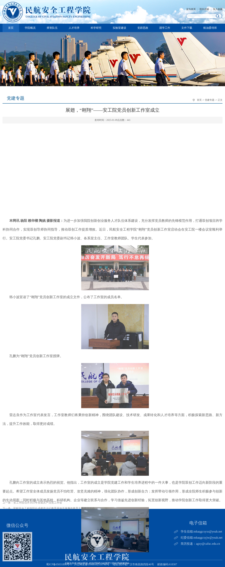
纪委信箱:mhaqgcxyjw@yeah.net (201, 546)
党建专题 (209, 100)
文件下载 (186, 27)
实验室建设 (119, 27)
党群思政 (142, 27)
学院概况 (30, 27)
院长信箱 (204, 10)
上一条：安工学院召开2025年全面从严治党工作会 (32, 508)
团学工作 (164, 27)
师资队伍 (52, 27)
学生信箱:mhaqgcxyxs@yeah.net (201, 540)
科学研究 (96, 27)
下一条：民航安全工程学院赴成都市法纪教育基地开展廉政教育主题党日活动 (49, 513)
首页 (11, 27)
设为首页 (191, 10)
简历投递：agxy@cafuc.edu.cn (200, 552)
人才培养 (74, 27)
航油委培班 (210, 27)
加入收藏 (217, 10)
